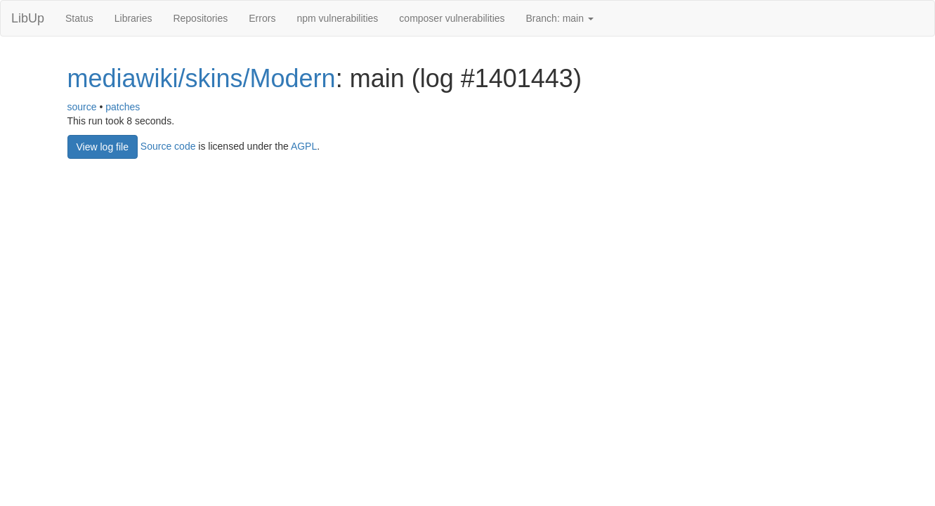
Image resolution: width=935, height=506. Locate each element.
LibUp (27, 18)
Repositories (200, 18)
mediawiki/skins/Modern (201, 78)
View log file (103, 147)
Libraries (133, 18)
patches (122, 106)
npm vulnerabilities (337, 18)
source (82, 106)
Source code (168, 145)
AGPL (304, 145)
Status (79, 18)
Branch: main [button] (560, 18)
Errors (262, 18)
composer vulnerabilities (451, 18)
